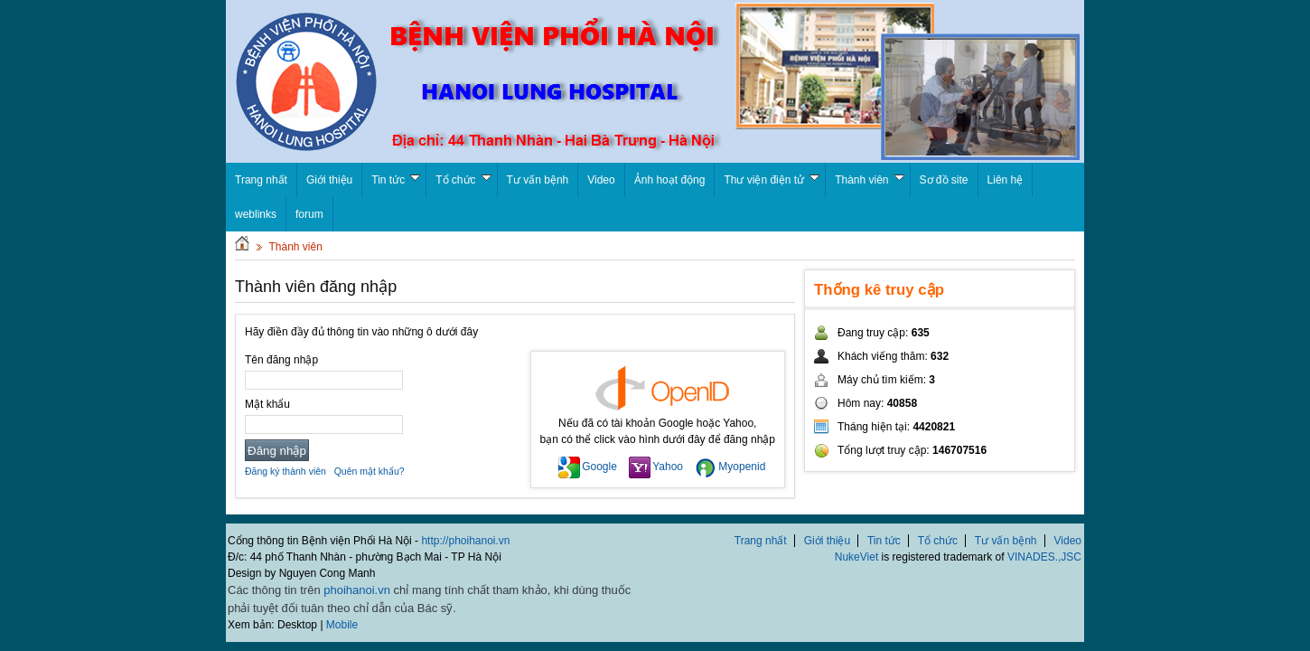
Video (600, 180)
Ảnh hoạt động (670, 180)
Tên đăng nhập (281, 360)
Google (587, 466)
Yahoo (656, 466)
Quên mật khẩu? (369, 471)
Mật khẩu (267, 404)
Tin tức (395, 180)
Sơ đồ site (944, 180)
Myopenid (730, 466)
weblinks (255, 214)
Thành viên (869, 180)
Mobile (342, 624)
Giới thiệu (329, 180)
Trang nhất (761, 540)
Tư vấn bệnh (538, 180)
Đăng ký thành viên (285, 471)
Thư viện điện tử (771, 180)
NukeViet (856, 557)
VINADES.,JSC (1044, 557)
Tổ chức (463, 180)
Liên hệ (1005, 180)
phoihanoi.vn (356, 590)
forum (309, 214)
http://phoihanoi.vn (465, 540)
